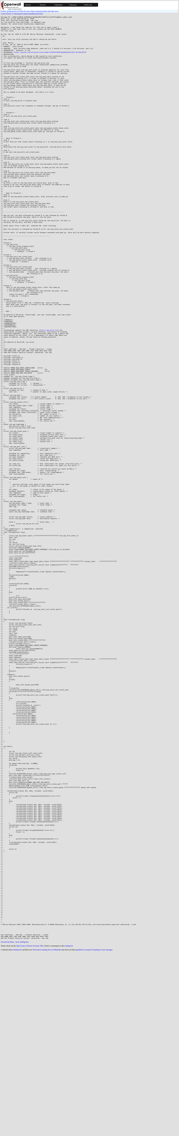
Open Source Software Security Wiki (29, 1129)
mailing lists (17, 1133)
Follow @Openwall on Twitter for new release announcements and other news (30, 11)
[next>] (9, 14)
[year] (36, 14)
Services (43, 5)
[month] (31, 14)
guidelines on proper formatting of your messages (94, 1133)
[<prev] (3, 14)
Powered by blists (7, 1125)
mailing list (69, 1129)
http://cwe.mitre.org (49, 392)
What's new (88, 5)
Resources (73, 5)
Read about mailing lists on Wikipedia (47, 1133)
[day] (26, 14)
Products (28, 5)
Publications (59, 5)
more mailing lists (22, 1125)
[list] (41, 14)
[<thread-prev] (18, 14)
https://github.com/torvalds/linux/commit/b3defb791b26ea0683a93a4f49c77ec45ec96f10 (50, 59)
